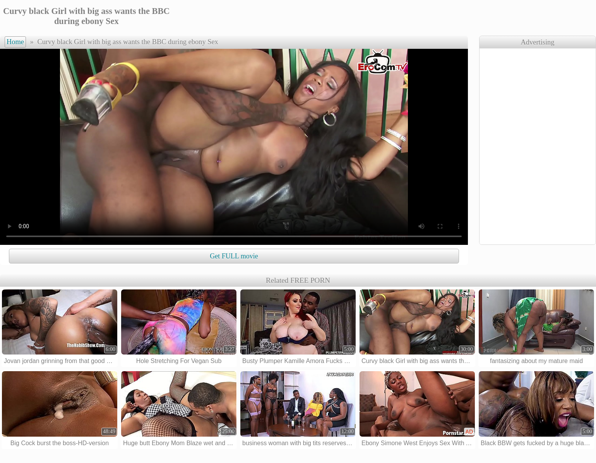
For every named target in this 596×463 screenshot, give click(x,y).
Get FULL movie (234, 256)
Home (15, 42)
